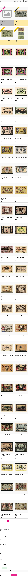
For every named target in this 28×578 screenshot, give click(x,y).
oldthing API (1, 539)
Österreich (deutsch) (2, 556)
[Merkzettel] (23, 1)
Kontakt (1, 553)
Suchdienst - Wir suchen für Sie (4, 548)
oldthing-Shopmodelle (3, 536)
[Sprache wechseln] (15, 1)
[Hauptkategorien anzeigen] (1, 1)
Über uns (1, 530)
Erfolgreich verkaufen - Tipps (4, 535)
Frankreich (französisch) (3, 560)
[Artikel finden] (17, 1)
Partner (1, 550)
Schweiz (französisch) (3, 559)
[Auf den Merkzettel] (7, 24)
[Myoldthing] (20, 1)
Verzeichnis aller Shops (3, 544)
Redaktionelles (2, 545)
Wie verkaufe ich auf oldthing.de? (4, 533)
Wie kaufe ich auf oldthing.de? (4, 532)
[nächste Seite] (21, 521)
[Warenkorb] (26, 1)
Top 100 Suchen (2, 547)
